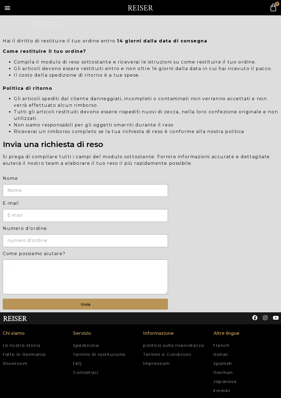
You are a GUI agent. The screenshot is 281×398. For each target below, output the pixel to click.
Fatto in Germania (24, 354)
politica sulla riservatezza (173, 345)
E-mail (11, 203)
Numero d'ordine (25, 228)
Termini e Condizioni (167, 354)
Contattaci (85, 372)
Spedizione (86, 345)
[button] (7, 7)
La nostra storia (21, 345)
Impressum (156, 363)
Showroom (15, 363)
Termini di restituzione (99, 354)
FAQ (77, 363)
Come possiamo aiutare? (34, 254)
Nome (10, 178)
